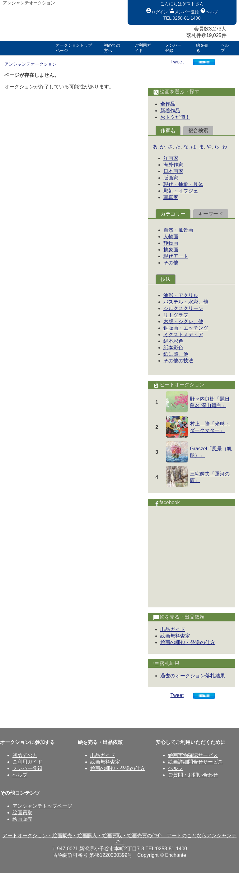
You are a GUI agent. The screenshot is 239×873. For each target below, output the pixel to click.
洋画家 (170, 158)
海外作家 (173, 164)
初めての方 (24, 755)
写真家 (170, 197)
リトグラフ (175, 315)
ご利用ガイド (27, 761)
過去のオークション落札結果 (192, 675)
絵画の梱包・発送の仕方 (187, 642)
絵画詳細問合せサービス (195, 761)
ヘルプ (209, 10)
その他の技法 (178, 360)
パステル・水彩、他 (185, 301)
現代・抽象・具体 (183, 184)
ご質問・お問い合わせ (193, 775)
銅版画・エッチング (185, 328)
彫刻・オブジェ (180, 190)
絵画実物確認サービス (193, 755)
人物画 (170, 236)
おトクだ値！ (175, 117)
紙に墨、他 (175, 354)
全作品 (167, 104)
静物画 (170, 243)
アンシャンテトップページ (42, 806)
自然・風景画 (178, 230)
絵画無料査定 (175, 635)
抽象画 (170, 249)
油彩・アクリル (180, 295)
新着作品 (170, 110)
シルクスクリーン (183, 308)
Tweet (177, 61)
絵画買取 (22, 812)
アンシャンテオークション (30, 64)
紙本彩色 (173, 347)
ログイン (157, 10)
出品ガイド (172, 629)
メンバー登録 (184, 10)
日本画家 (173, 171)
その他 (170, 262)
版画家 (170, 177)
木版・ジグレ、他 (183, 321)
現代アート (175, 256)
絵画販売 (22, 819)
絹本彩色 (173, 341)
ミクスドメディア (183, 334)
